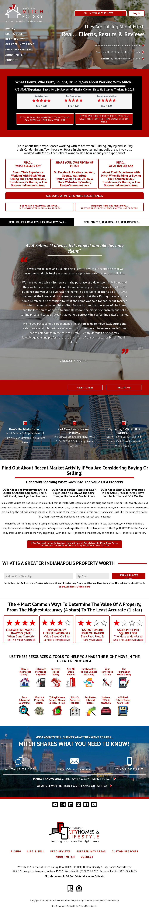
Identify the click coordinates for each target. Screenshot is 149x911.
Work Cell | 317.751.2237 (129, 800)
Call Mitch (98, 13)
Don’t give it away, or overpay (72, 817)
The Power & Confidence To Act (72, 810)
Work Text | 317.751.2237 (19, 800)
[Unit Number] (92, 577)
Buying (10, 28)
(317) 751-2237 (89, 902)
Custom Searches (18, 49)
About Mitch (15, 55)
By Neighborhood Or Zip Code (120, 58)
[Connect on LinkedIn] (70, 836)
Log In (136, 13)
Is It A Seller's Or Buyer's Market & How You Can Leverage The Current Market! (25, 439)
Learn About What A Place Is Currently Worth (117, 45)
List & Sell (14, 34)
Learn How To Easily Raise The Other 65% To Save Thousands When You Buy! (124, 442)
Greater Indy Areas (20, 44)
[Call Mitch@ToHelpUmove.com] (74, 796)
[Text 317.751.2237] (19, 796)
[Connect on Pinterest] (78, 836)
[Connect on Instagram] (63, 836)
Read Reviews (15, 39)
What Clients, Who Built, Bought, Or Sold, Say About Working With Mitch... (74, 82)
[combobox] (38, 577)
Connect (11, 60)
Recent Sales (85, 388)
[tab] (37, 223)
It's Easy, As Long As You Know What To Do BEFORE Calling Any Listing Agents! (74, 442)
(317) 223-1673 (128, 902)
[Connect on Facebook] (86, 836)
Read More (124, 388)
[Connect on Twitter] (94, 836)
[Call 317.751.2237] (129, 796)
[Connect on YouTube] (55, 836)
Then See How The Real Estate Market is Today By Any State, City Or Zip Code (74, 545)
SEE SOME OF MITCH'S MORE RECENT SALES (74, 196)
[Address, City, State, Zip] (38, 577)
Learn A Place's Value (128, 577)
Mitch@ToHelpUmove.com (74, 800)
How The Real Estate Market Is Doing (118, 52)
